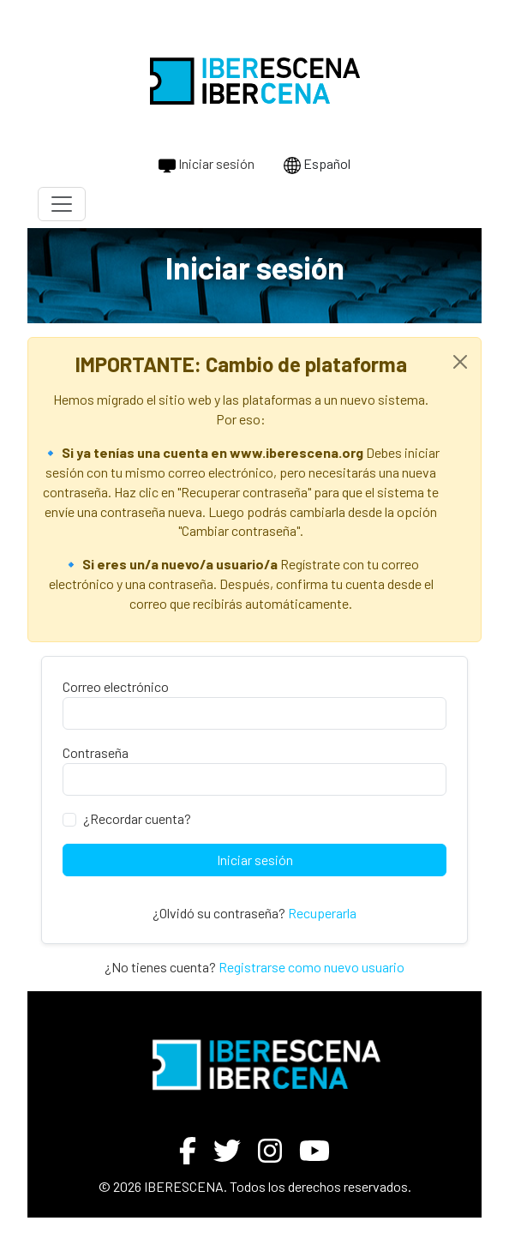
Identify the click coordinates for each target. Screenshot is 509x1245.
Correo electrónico (116, 686)
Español (317, 164)
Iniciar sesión (206, 164)
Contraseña (96, 752)
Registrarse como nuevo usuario (311, 967)
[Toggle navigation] (62, 204)
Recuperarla (322, 913)
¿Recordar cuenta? (137, 818)
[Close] (460, 362)
